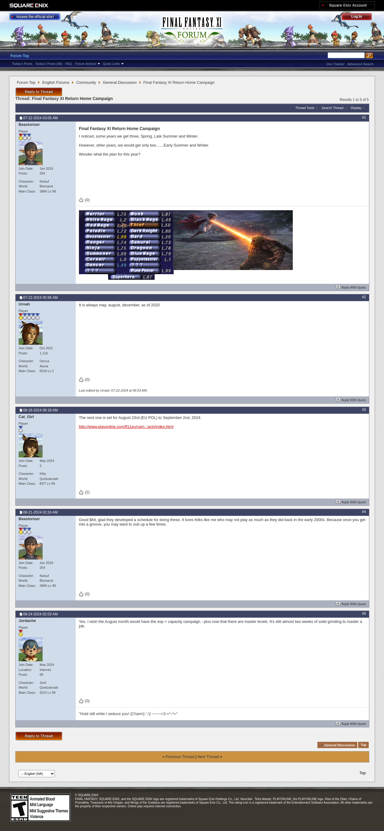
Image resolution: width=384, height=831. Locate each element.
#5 (364, 613)
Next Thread (208, 756)
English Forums (55, 82)
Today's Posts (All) (48, 63)
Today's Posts (22, 63)
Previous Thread (180, 756)
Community (86, 82)
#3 (364, 410)
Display (356, 108)
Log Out (359, 17)
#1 (364, 117)
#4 (364, 512)
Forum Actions (85, 63)
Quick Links (111, 63)
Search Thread (333, 108)
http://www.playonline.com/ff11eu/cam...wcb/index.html (126, 426)
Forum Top (19, 56)
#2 (364, 297)
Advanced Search (360, 64)
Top (363, 745)
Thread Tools (304, 108)
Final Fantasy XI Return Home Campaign (72, 98)
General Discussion (120, 82)
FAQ (68, 63)
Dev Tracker (335, 64)
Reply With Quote (351, 288)
